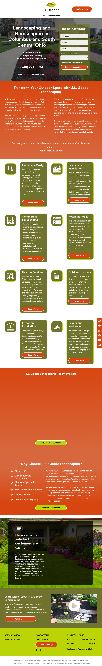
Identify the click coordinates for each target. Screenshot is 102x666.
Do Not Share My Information (32, 660)
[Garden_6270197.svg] (10, 281)
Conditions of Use (48, 660)
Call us (86, 132)
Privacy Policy (18, 660)
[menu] (97, 9)
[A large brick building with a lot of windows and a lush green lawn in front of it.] (20, 426)
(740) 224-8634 (31, 67)
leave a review (30, 573)
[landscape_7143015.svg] (10, 225)
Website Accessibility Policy (80, 660)
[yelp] (40, 650)
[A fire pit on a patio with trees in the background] (52, 388)
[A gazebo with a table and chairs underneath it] (26, 396)
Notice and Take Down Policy (62, 660)
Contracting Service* (68, 54)
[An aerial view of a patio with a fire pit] (51, 419)
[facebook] (36, 650)
